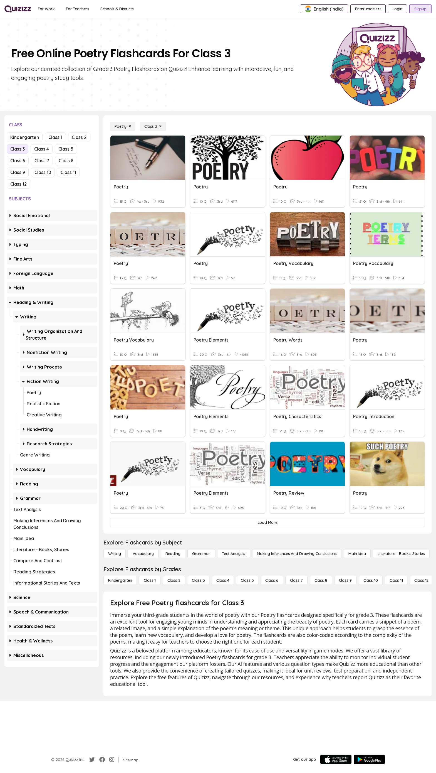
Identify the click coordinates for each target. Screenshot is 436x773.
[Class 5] (247, 580)
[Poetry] (122, 126)
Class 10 (42, 172)
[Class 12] (421, 580)
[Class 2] (174, 580)
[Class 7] (296, 580)
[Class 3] (153, 126)
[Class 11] (396, 580)
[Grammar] (201, 553)
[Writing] (114, 553)
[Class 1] (149, 580)
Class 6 (17, 160)
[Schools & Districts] (117, 8)
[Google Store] (369, 759)
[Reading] (173, 553)
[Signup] (420, 8)
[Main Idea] (357, 553)
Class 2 (79, 137)
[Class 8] (321, 580)
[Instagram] (111, 759)
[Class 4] (223, 580)
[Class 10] (371, 580)
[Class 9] (345, 580)
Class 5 (65, 149)
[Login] (397, 8)
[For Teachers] (77, 8)
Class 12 (18, 184)
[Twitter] (92, 759)
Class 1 (55, 137)
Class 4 (41, 149)
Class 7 (41, 160)
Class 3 (17, 149)
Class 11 (68, 172)
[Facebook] (102, 759)
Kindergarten (24, 137)
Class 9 (17, 172)
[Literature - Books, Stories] (401, 553)
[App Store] (335, 759)
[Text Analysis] (233, 553)
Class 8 (66, 160)
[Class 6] (272, 580)
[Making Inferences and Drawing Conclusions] (296, 553)
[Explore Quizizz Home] (17, 9)
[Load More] (267, 522)
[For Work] (46, 8)
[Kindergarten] (120, 580)
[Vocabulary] (143, 553)
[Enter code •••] (367, 8)
